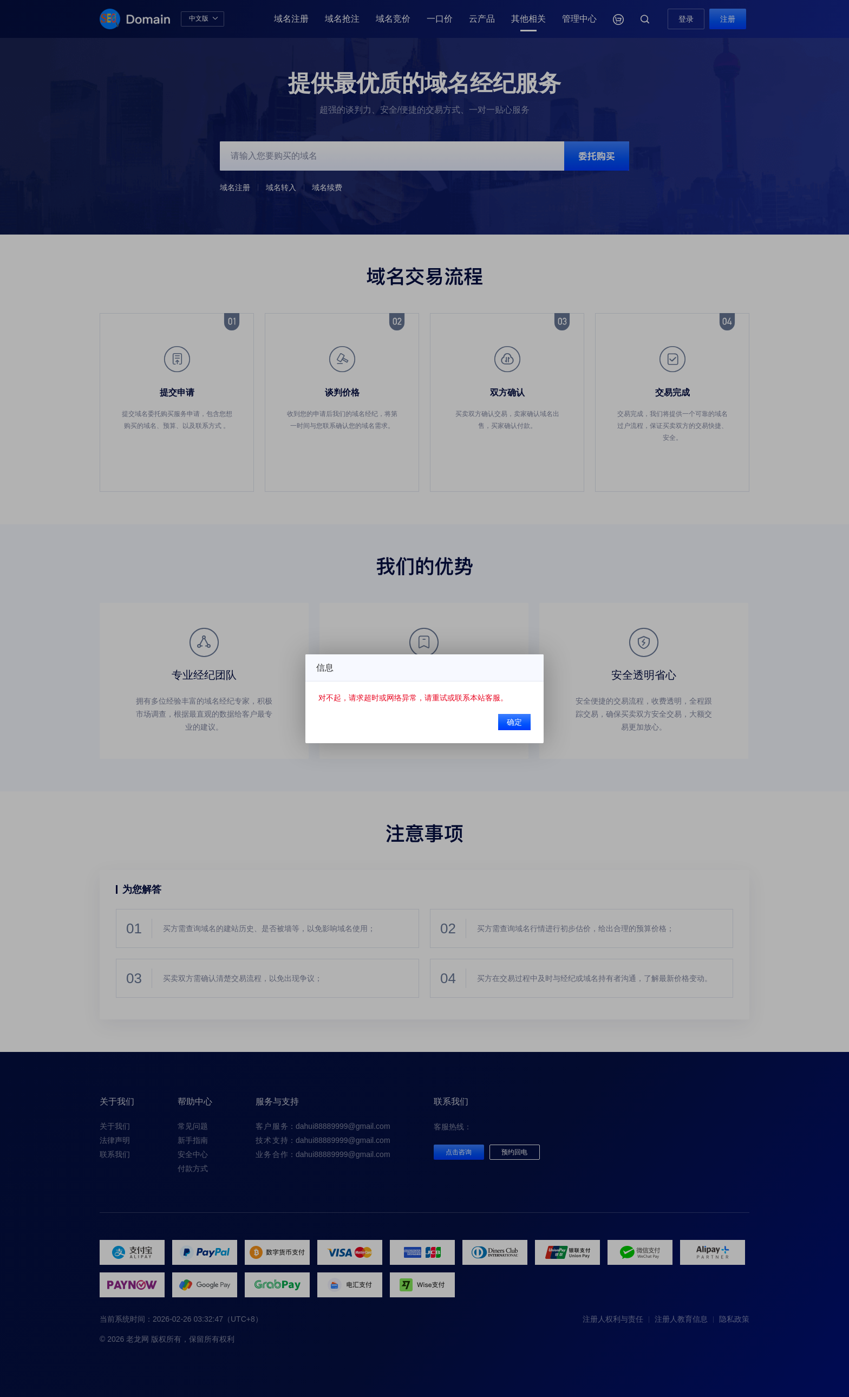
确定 (502, 719)
